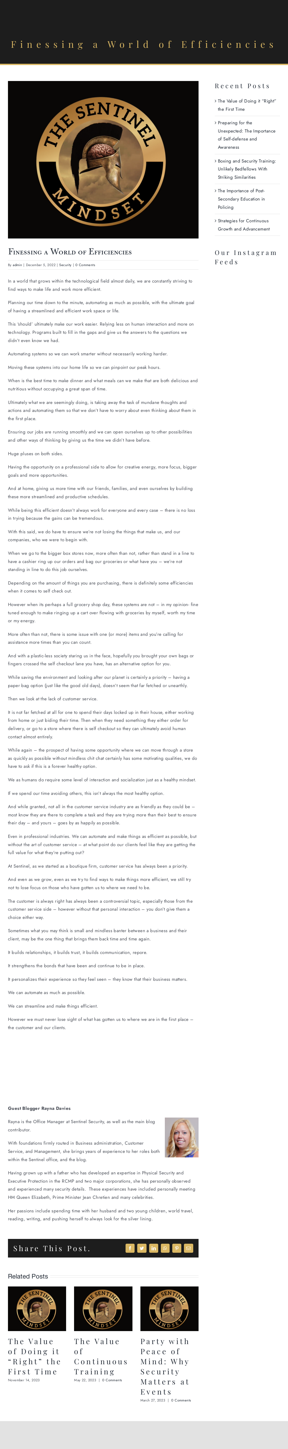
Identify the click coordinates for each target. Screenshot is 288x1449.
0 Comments (85, 264)
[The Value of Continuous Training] (103, 1289)
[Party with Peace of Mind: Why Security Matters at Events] (169, 1289)
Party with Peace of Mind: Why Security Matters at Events (165, 1366)
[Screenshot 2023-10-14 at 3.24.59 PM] (103, 159)
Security (65, 264)
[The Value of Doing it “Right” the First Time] (37, 1289)
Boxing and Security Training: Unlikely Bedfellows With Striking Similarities (247, 169)
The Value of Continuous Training (101, 1356)
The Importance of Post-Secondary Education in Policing (241, 198)
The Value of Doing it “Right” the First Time (35, 1356)
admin (17, 264)
